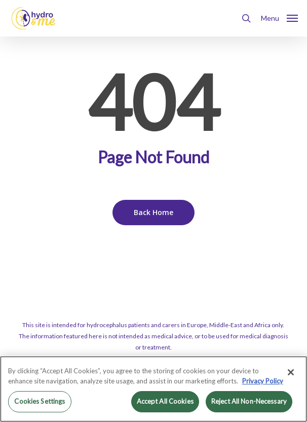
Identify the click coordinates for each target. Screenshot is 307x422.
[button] (279, 17)
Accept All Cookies (165, 401)
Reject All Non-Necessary (249, 401)
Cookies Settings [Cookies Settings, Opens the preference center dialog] (39, 401)
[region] (153, 389)
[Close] (291, 372)
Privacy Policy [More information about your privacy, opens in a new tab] (262, 381)
